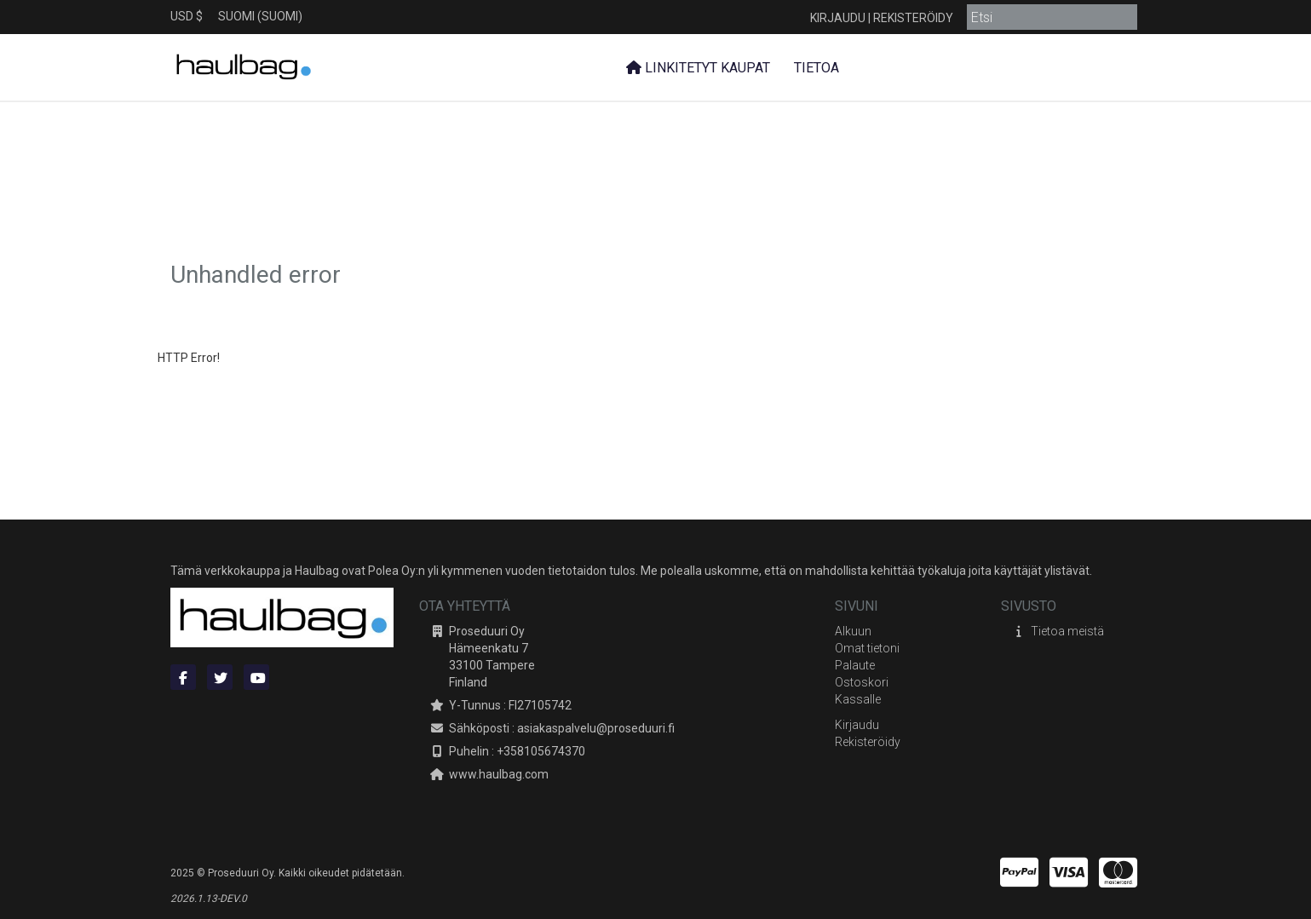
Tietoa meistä (1067, 631)
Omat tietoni (867, 648)
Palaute (855, 665)
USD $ (186, 16)
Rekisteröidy (913, 18)
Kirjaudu (837, 18)
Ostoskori (861, 682)
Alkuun (853, 631)
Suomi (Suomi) (260, 16)
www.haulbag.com (499, 774)
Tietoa (815, 68)
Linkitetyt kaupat (698, 68)
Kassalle (858, 699)
